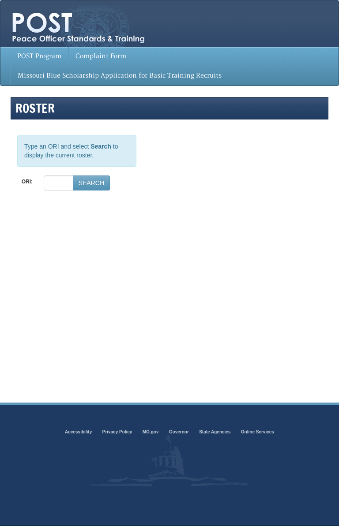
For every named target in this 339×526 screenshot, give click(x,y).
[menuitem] (39, 56)
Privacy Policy (117, 431)
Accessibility (78, 431)
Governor (179, 431)
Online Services (257, 431)
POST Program (39, 56)
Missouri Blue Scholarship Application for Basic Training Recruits (120, 75)
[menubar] (169, 66)
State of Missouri (126, 25)
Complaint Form (100, 56)
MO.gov (151, 431)
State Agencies (214, 431)
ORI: (27, 182)
